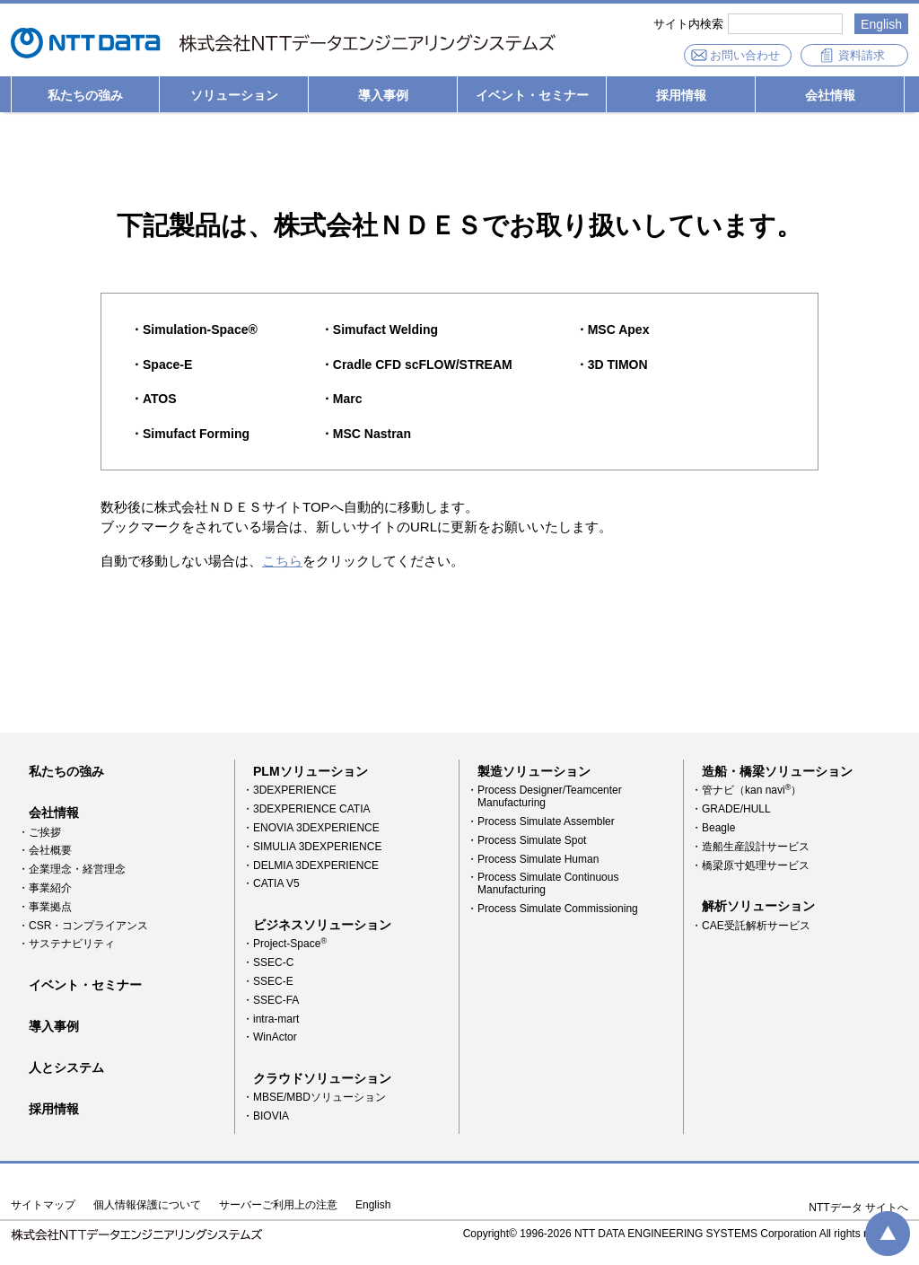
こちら (282, 560)
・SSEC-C (267, 962)
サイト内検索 (688, 24)
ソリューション (234, 95)
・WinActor (269, 1037)
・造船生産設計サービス (750, 846)
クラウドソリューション (322, 1078)
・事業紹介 (45, 888)
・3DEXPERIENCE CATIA (306, 809)
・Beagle (713, 827)
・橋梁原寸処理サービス (750, 865)
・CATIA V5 (271, 883)
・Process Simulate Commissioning (552, 908)
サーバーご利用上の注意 (278, 1205)
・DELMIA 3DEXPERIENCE (310, 865)
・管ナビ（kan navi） (746, 790)
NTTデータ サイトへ (858, 1207)
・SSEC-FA (270, 1000)
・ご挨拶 (39, 832)
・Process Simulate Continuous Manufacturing (542, 883)
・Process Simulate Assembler (541, 821)
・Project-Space (284, 943)
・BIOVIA (265, 1116)
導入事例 (383, 95)
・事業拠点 (45, 906)
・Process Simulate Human (533, 859)
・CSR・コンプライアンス (83, 925)
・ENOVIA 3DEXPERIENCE (311, 827)
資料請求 (861, 55)
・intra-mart (270, 1019)
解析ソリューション (758, 906)
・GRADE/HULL (731, 809)
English (881, 24)
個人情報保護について (147, 1205)
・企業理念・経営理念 (72, 869)
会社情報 (830, 95)
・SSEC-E (267, 981)
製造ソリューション (534, 771)
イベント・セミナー (532, 95)
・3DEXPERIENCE (289, 790)
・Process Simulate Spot (526, 840)
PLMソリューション (310, 771)
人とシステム (66, 1067)
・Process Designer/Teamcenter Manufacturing (544, 796)
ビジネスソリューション (322, 925)
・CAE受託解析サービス (750, 925)
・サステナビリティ (66, 943)
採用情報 (681, 95)
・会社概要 (45, 850)
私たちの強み (85, 95)
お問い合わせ (745, 55)
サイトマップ (43, 1205)
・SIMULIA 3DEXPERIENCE (311, 846)
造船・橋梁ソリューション (777, 771)
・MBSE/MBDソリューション (314, 1097)
